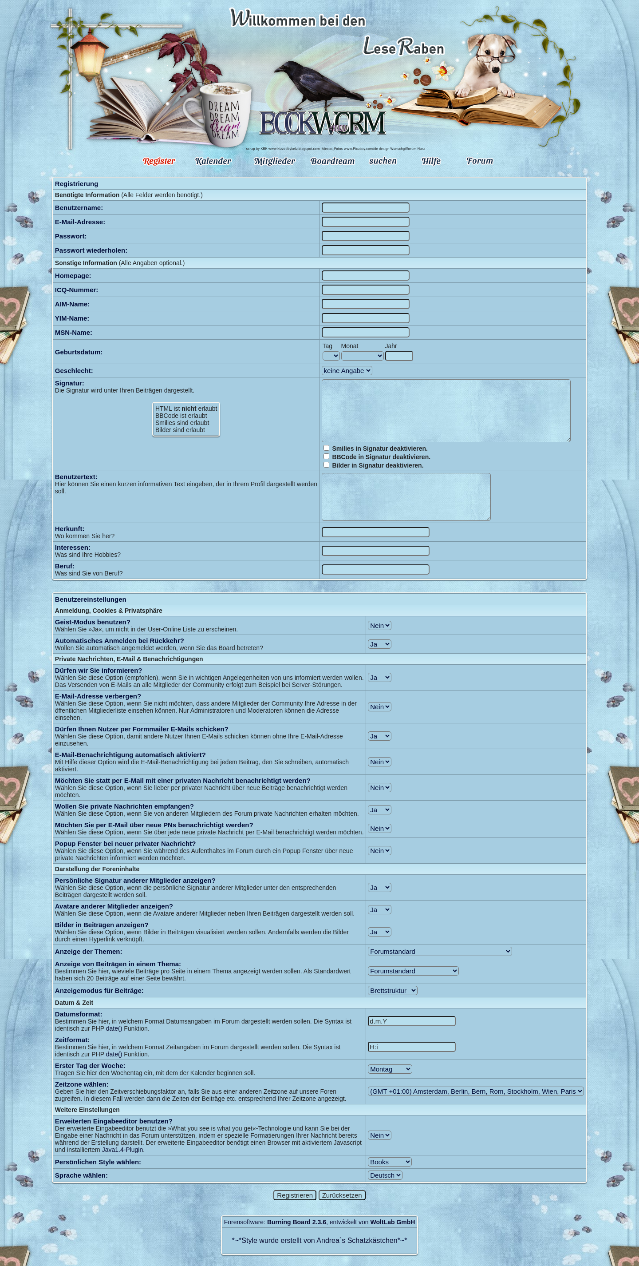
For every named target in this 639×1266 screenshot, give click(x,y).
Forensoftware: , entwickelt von (319, 1222)
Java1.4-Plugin (122, 1149)
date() (114, 1028)
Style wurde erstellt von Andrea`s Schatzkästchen (319, 1240)
